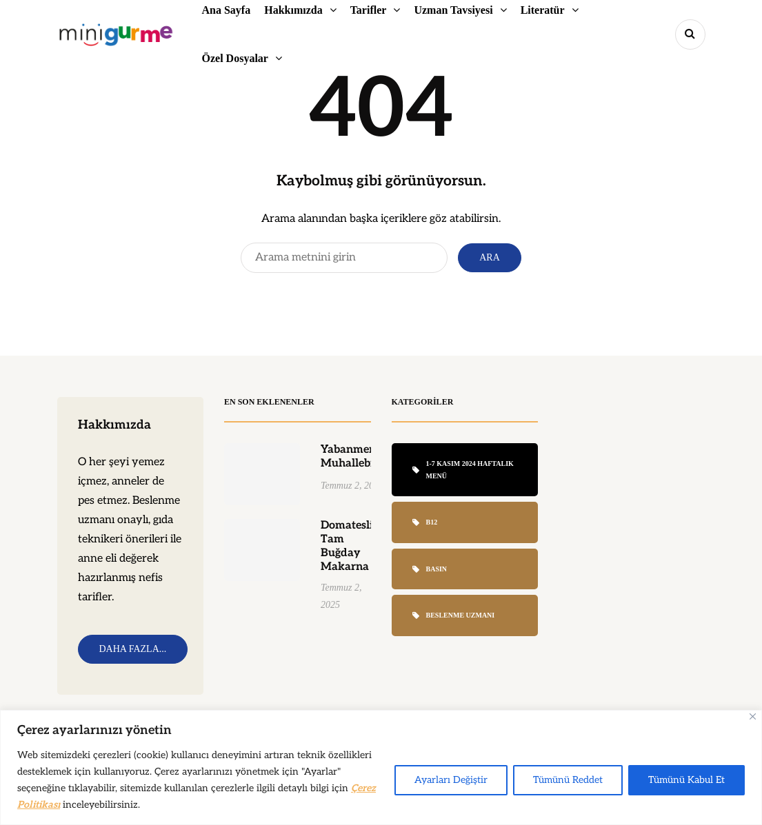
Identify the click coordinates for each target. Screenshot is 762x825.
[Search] (344, 258)
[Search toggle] (690, 34)
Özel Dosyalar (235, 58)
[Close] (753, 716)
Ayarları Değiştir (451, 780)
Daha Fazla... (133, 649)
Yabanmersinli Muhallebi (358, 462)
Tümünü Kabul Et (686, 780)
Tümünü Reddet (568, 780)
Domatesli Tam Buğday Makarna (347, 551)
